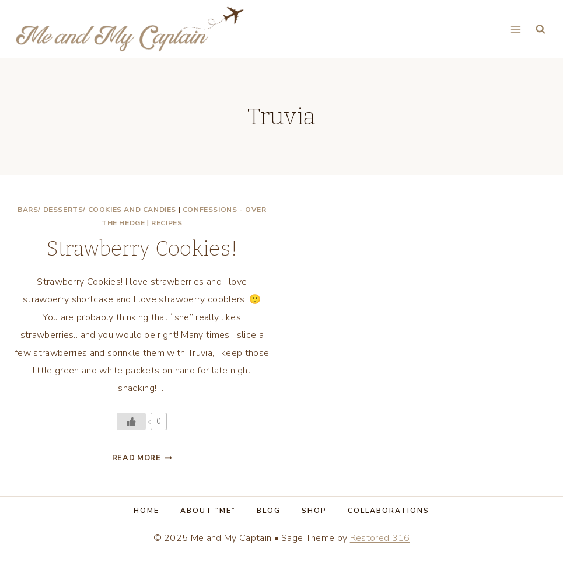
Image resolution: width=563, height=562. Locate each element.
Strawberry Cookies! (141, 248)
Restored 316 (380, 538)
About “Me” (208, 510)
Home (146, 510)
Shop (314, 510)
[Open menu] (515, 29)
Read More (142, 458)
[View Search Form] (540, 29)
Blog (269, 510)
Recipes (166, 223)
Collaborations (388, 510)
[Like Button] (131, 421)
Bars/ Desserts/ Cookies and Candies (97, 209)
